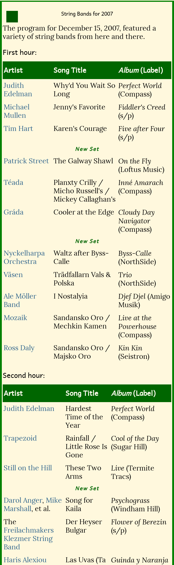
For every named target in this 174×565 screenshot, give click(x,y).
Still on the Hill (28, 468)
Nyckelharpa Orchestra (24, 257)
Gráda (14, 212)
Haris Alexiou (25, 560)
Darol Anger (23, 500)
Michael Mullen (16, 111)
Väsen (13, 274)
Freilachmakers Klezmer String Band (29, 538)
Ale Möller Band (20, 300)
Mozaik (15, 318)
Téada (13, 182)
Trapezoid (20, 438)
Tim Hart (18, 128)
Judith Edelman (18, 89)
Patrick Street (26, 161)
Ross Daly (19, 348)
